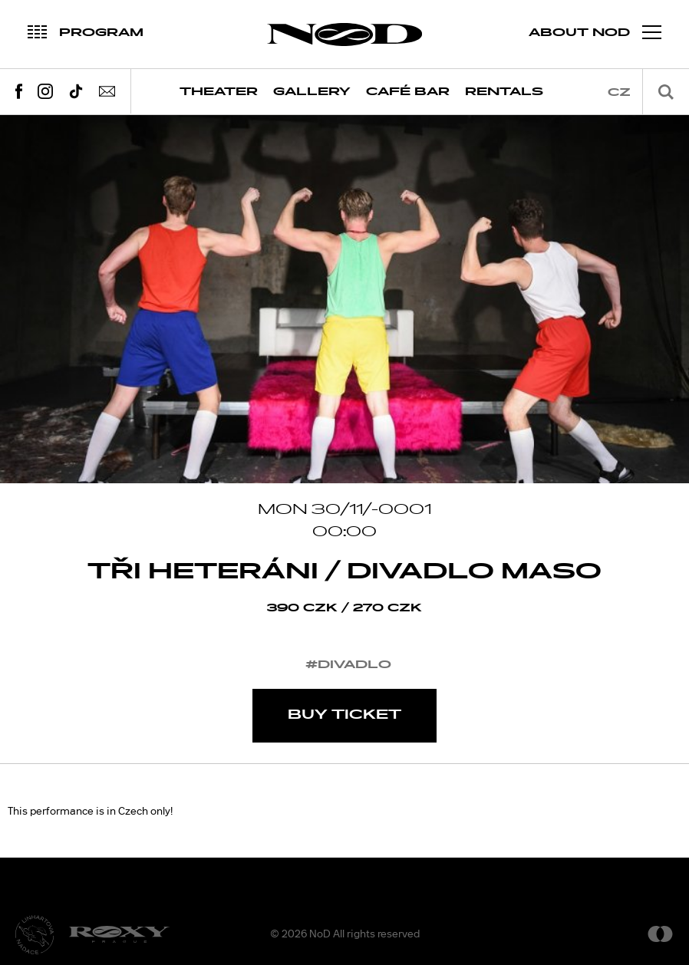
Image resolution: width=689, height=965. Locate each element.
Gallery (312, 91)
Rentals (504, 91)
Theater (219, 91)
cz (619, 92)
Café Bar (408, 91)
